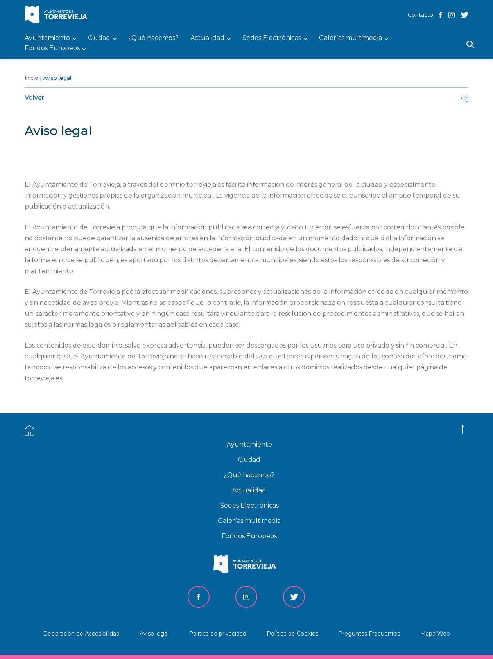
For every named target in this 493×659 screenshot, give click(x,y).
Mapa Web (435, 633)
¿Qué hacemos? (249, 475)
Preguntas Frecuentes (369, 633)
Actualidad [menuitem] (207, 38)
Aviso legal (154, 633)
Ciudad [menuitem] (99, 38)
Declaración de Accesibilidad (81, 633)
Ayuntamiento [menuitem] (47, 38)
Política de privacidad (217, 633)
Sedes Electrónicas (249, 505)
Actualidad (249, 490)
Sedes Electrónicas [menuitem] (271, 38)
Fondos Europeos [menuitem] (52, 48)
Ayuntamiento (249, 444)
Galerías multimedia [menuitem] (350, 38)
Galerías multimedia (249, 520)
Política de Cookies (292, 633)
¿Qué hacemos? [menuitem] (153, 38)
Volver (34, 97)
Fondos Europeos (249, 536)
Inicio (31, 78)
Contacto (420, 14)
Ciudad (249, 459)
